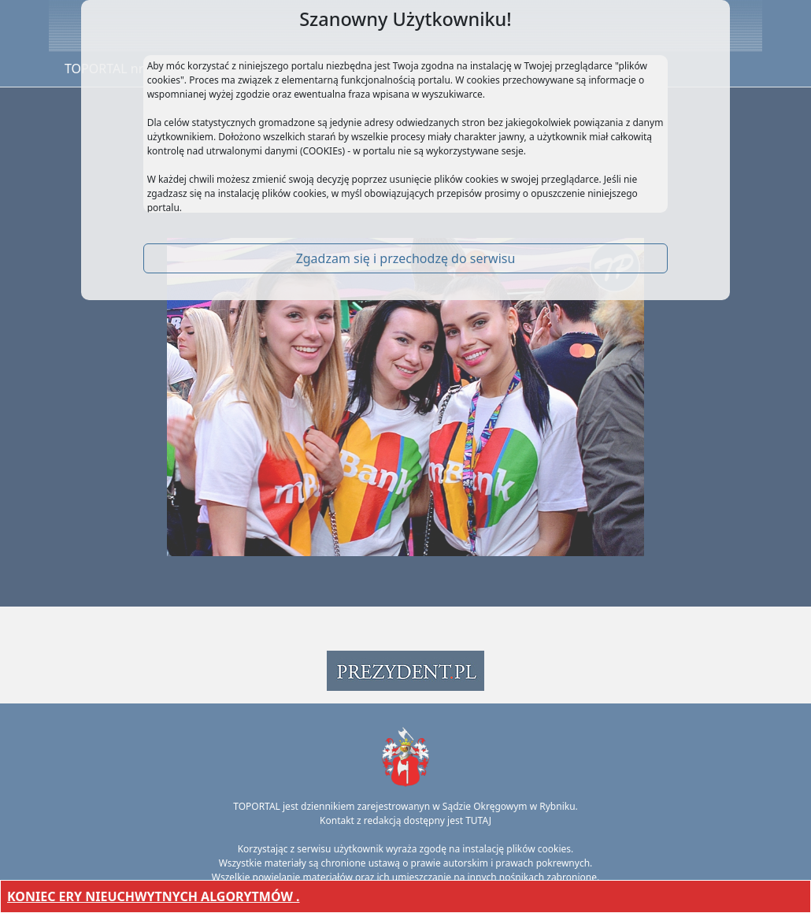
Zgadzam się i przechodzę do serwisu (406, 258)
